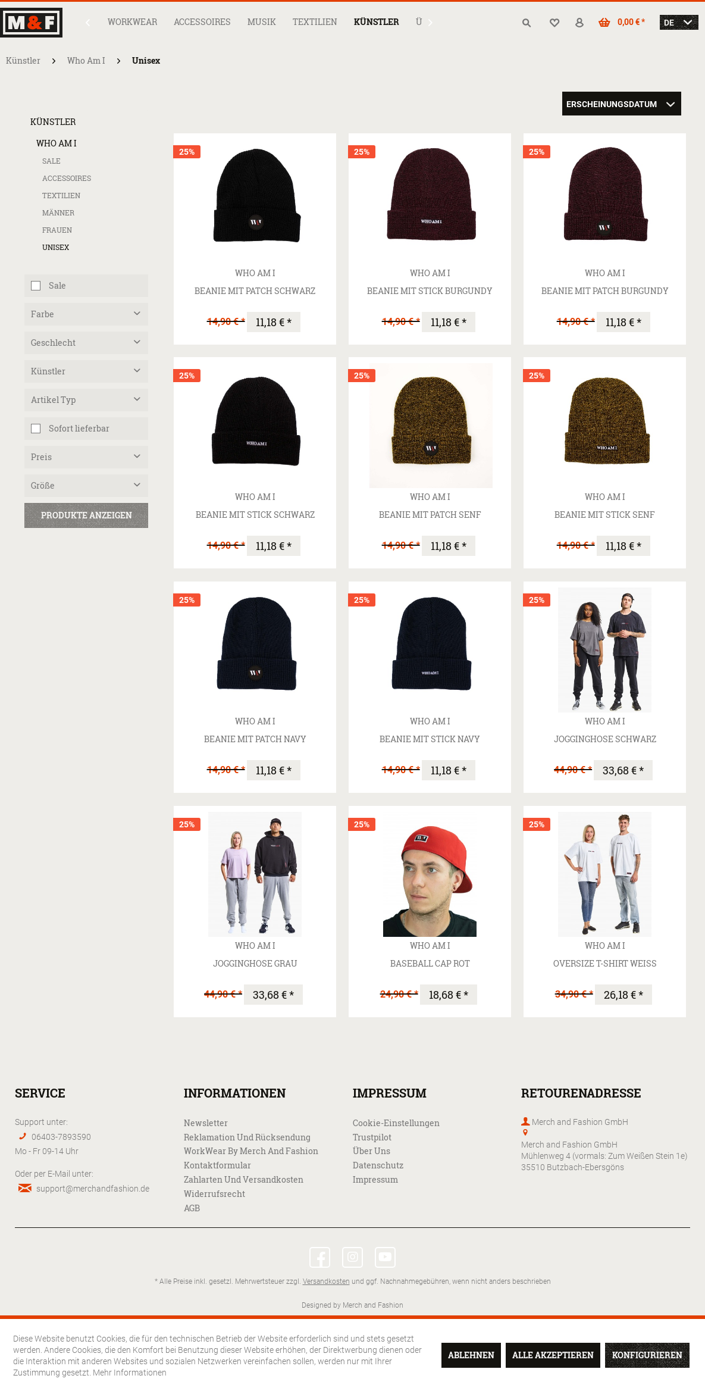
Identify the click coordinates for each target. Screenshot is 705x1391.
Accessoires (66, 178)
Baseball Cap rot (430, 963)
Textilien (61, 195)
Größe (43, 485)
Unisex (55, 247)
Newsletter (206, 1123)
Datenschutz (378, 1165)
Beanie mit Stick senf (604, 514)
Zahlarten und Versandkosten (243, 1179)
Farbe (42, 314)
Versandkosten (326, 1281)
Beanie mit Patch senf (430, 514)
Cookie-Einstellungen (396, 1123)
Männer (58, 213)
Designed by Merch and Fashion (352, 1304)
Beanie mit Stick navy (430, 739)
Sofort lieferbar (79, 428)
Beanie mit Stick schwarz (255, 514)
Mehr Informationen (130, 1372)
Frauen (57, 230)
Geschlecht (53, 342)
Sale (51, 161)
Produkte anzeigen (86, 515)
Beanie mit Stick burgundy (430, 290)
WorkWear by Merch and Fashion (251, 1150)
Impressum (375, 1179)
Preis (41, 456)
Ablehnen (471, 1355)
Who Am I (56, 143)
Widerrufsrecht (214, 1193)
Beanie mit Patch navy (255, 739)
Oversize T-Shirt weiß (605, 963)
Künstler (53, 121)
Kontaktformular (217, 1165)
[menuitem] (132, 21)
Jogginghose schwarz (605, 739)
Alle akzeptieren (553, 1355)
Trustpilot (372, 1137)
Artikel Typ (53, 399)
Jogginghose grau (255, 963)
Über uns (371, 1150)
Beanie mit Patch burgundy (605, 290)
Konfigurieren (647, 1355)
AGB (192, 1208)
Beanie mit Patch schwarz (255, 290)
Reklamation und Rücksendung (247, 1137)
